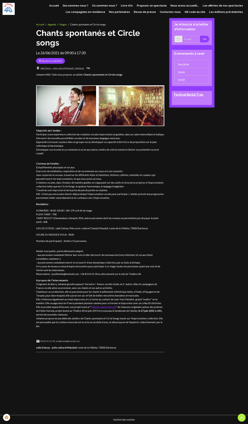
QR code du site (195, 11)
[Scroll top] (242, 418)
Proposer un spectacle (152, 5)
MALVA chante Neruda (103, 306)
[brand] (9, 9)
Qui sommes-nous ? (75, 5)
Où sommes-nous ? (104, 5)
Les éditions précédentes (226, 11)
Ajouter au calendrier (50, 60)
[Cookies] (6, 417)
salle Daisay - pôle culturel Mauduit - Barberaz (62, 68)
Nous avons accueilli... (184, 5)
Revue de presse (145, 11)
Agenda (52, 24)
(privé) (181, 79)
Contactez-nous (170, 11)
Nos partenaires (119, 11)
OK (205, 38)
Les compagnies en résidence (85, 11)
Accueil (54, 5)
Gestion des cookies (124, 419)
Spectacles (183, 64)
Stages (63, 24)
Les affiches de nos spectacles (223, 5)
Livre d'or (127, 5)
